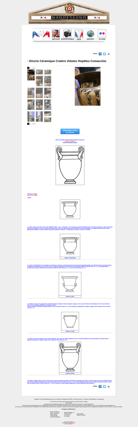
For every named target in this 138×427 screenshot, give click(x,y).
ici (102, 399)
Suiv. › (34, 68)
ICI (36, 194)
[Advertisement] (69, 48)
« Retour (95, 53)
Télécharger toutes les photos (70, 131)
